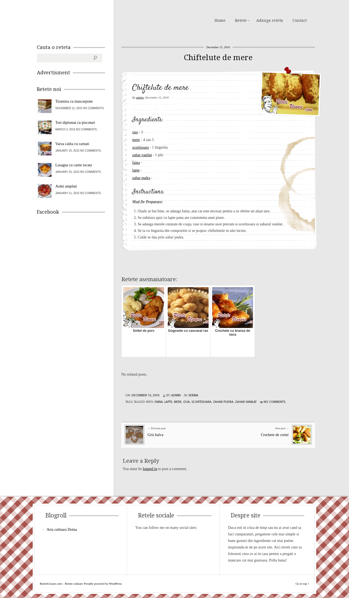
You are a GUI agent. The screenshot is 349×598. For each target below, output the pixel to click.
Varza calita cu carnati (72, 144)
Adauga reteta (269, 20)
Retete (241, 20)
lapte (136, 170)
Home (220, 20)
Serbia (193, 395)
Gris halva (155, 435)
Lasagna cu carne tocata (73, 165)
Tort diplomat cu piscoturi (75, 123)
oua (135, 132)
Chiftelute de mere (218, 57)
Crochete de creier (275, 435)
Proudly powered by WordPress (103, 583)
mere (136, 140)
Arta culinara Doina (62, 530)
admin (140, 97)
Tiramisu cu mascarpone (74, 101)
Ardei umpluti (66, 186)
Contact (300, 20)
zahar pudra (141, 178)
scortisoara (140, 147)
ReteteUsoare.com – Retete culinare (76, 20)
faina (136, 163)
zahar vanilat (142, 155)
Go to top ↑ (302, 583)
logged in (150, 469)
